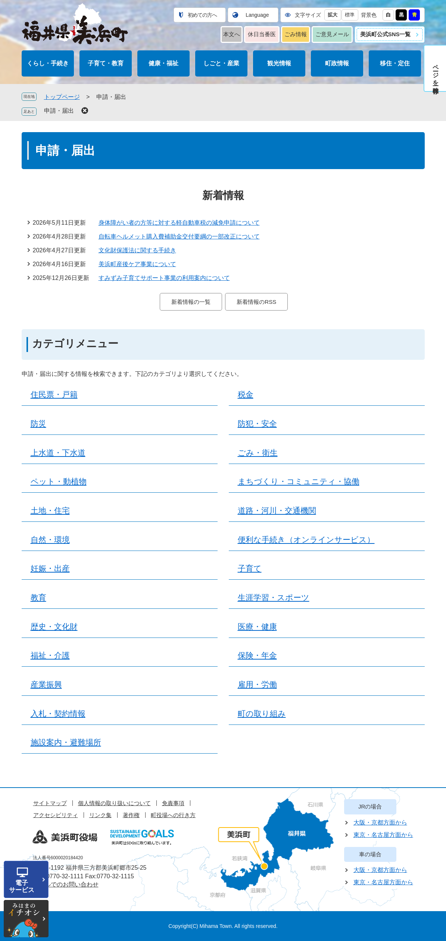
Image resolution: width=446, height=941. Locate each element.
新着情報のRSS (256, 302)
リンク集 (100, 815)
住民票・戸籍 (54, 394)
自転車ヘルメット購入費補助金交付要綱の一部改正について (179, 236)
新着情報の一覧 (190, 302)
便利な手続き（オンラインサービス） (306, 539)
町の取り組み (262, 713)
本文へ (231, 34)
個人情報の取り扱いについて (114, 803)
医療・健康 (257, 626)
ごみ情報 (295, 34)
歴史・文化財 (54, 626)
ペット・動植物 (59, 481)
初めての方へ (202, 15)
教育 (38, 597)
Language (257, 15)
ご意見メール (332, 34)
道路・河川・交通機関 (277, 510)
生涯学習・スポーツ (273, 597)
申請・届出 (59, 111)
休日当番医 (262, 34)
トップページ (62, 97)
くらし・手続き (48, 63)
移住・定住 (395, 63)
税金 (245, 394)
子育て (250, 568)
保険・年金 (257, 655)
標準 (350, 15)
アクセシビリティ (55, 815)
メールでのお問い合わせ (66, 884)
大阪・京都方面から (380, 822)
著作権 (131, 815)
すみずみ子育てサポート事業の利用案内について (164, 278)
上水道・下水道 (58, 452)
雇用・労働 (257, 684)
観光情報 (279, 63)
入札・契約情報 (58, 713)
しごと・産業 (221, 63)
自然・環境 (50, 539)
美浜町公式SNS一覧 (385, 34)
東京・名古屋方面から (383, 835)
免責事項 (173, 803)
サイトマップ (50, 803)
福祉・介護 (50, 655)
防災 (38, 423)
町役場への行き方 (173, 815)
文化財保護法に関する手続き (137, 250)
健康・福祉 (163, 63)
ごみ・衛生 (258, 452)
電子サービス (21, 886)
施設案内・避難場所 (66, 742)
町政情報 (337, 63)
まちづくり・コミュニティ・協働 (298, 481)
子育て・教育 (106, 63)
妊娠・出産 (50, 568)
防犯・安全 (257, 423)
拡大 (332, 15)
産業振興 (46, 684)
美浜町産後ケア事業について (137, 264)
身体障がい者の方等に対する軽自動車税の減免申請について (179, 222)
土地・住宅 (50, 510)
